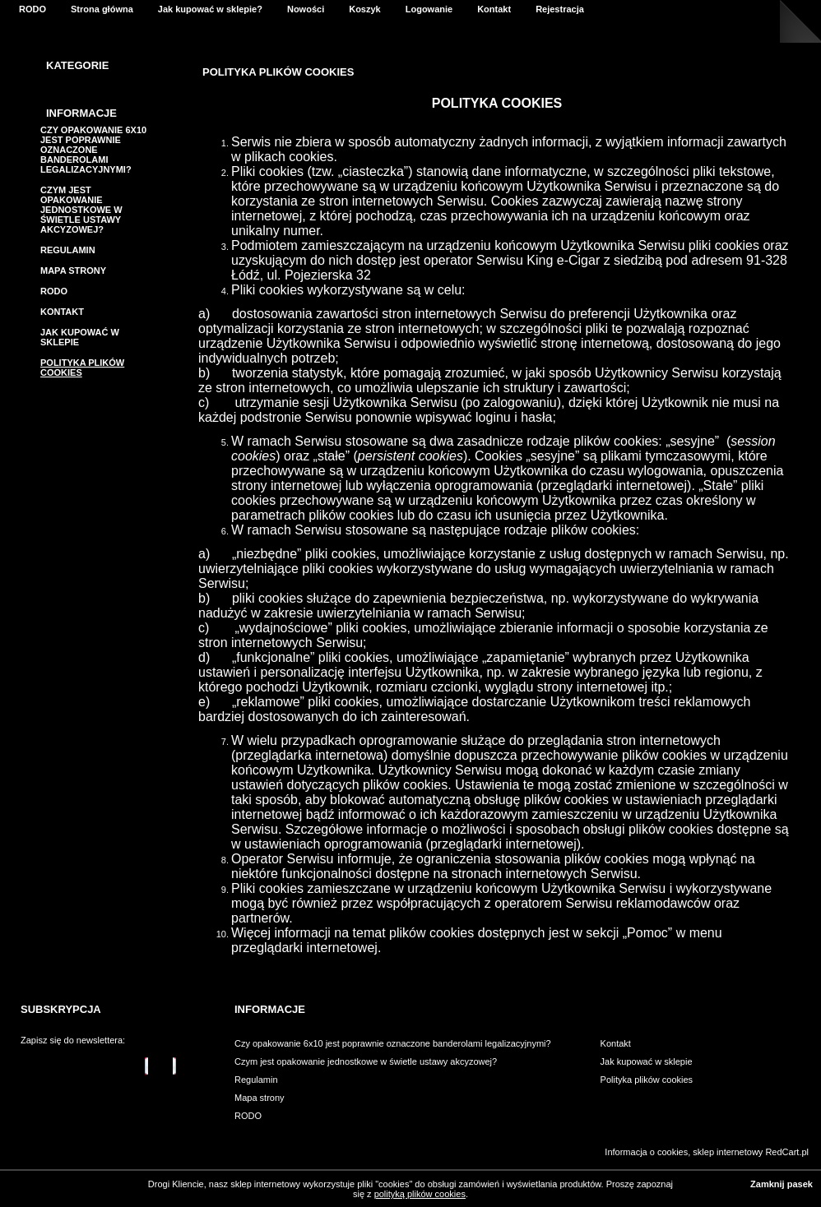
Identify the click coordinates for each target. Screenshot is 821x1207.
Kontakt (494, 9)
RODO (32, 9)
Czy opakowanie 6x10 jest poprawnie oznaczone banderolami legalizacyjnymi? (93, 149)
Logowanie (429, 9)
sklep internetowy (728, 1152)
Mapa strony (73, 270)
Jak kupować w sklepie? (210, 9)
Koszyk (365, 9)
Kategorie (77, 65)
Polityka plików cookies (647, 1079)
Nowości (305, 9)
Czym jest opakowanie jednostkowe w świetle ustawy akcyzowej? (81, 209)
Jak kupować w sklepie (647, 1061)
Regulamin (67, 250)
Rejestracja (560, 9)
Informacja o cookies (646, 1152)
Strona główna (102, 9)
